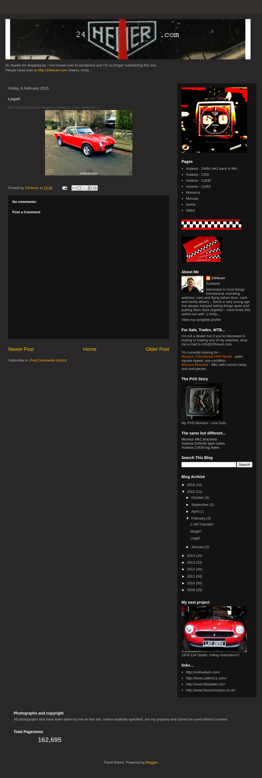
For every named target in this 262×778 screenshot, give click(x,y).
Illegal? (195, 531)
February (199, 518)
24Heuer (218, 278)
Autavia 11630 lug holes (200, 447)
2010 (191, 583)
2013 (191, 562)
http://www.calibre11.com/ (206, 678)
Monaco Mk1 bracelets (199, 439)
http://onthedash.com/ (203, 672)
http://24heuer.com (52, 70)
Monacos (193, 192)
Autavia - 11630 (198, 180)
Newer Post (21, 349)
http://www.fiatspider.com (205, 684)
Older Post (157, 349)
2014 (191, 556)
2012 (191, 569)
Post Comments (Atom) (48, 360)
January (198, 547)
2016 (191, 485)
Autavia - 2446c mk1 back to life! (211, 168)
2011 (191, 576)
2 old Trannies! (201, 524)
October (198, 498)
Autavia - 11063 (198, 186)
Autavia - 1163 (197, 174)
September (200, 505)
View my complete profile (201, 320)
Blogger (152, 762)
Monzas (192, 198)
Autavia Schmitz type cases (203, 443)
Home (90, 349)
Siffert (190, 210)
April (195, 511)
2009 (191, 590)
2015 (191, 492)
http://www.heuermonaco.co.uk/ (210, 690)
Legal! (195, 538)
